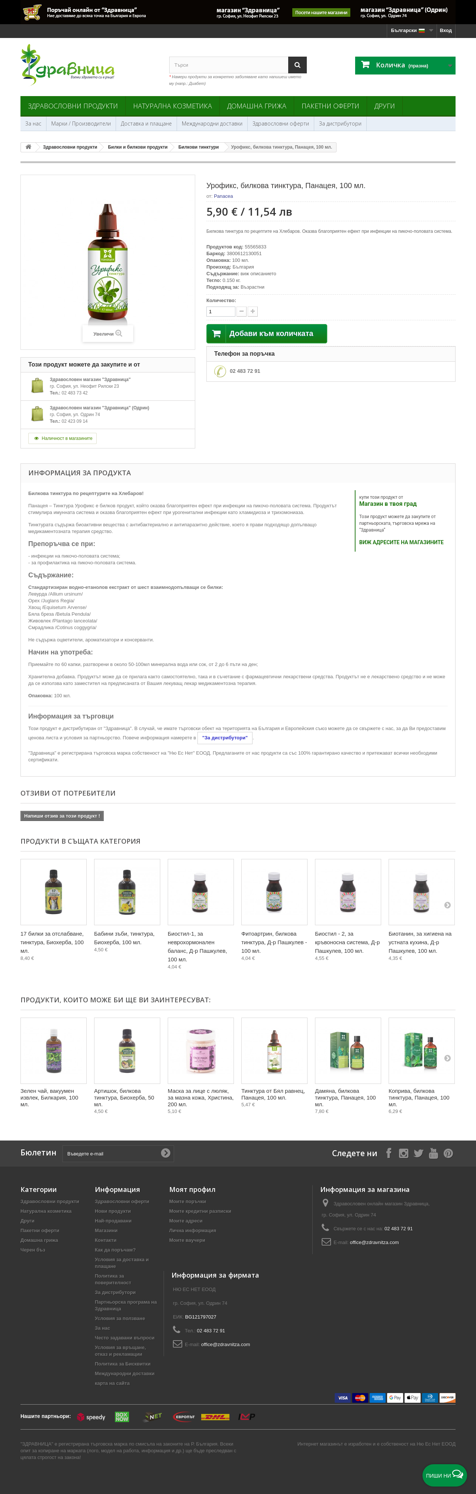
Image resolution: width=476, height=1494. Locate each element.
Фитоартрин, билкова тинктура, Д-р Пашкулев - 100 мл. (274, 942)
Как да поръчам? (115, 1250)
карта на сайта (112, 1383)
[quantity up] (242, 312)
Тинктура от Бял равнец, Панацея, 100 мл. (273, 1094)
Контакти (105, 1240)
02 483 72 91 (245, 371)
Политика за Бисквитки (123, 1364)
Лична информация (192, 1230)
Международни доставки (212, 123)
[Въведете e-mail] (118, 1153)
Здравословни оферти (281, 123)
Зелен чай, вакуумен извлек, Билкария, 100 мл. (49, 1097)
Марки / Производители (81, 123)
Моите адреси (186, 1221)
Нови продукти (113, 1211)
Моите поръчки (187, 1201)
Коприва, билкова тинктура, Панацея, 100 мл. (419, 1097)
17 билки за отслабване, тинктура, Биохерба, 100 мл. (52, 942)
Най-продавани (113, 1221)
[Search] (297, 65)
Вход (446, 30)
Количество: (221, 300)
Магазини (106, 1230)
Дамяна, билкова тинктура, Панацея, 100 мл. (345, 1097)
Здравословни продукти (73, 105)
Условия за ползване (120, 1318)
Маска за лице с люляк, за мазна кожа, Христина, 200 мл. (201, 1097)
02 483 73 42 (75, 393)
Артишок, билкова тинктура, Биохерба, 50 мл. (124, 1097)
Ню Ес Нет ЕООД (436, 1444)
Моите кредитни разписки (200, 1211)
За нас (33, 123)
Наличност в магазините (62, 438)
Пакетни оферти (330, 105)
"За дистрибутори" (225, 737)
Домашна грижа (256, 105)
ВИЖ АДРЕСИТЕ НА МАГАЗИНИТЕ (401, 542)
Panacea (223, 196)
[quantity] (220, 312)
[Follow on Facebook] (388, 1153)
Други (384, 105)
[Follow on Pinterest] (448, 1153)
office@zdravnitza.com (374, 1242)
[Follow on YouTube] (433, 1153)
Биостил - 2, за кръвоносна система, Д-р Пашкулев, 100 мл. (347, 942)
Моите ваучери (187, 1240)
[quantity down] (253, 312)
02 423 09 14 (75, 421)
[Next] (447, 904)
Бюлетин (38, 1152)
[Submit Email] (165, 1153)
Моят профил (192, 1189)
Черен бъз (32, 1250)
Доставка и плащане (146, 123)
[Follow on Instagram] (403, 1153)
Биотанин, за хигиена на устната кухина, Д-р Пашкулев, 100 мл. (420, 942)
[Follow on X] (418, 1153)
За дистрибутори (340, 123)
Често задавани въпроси (125, 1338)
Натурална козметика (172, 105)
